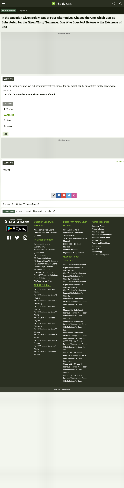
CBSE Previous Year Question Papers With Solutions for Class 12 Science (74, 284)
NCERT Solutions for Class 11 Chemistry (45, 325)
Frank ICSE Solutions (42, 278)
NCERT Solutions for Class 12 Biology (45, 307)
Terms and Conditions (101, 243)
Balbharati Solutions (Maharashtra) (42, 245)
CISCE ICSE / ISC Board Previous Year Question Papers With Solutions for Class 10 (75, 378)
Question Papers (98, 232)
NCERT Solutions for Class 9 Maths (45, 347)
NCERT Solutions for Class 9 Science (45, 353)
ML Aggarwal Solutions (43, 281)
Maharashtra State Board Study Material (73, 234)
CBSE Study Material (71, 230)
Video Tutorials (98, 229)
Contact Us (96, 246)
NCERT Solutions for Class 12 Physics (45, 296)
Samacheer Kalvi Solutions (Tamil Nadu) (44, 251)
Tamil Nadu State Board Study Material (75, 239)
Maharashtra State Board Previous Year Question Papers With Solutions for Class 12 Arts (75, 303)
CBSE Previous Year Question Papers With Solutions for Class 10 (74, 293)
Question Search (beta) (101, 237)
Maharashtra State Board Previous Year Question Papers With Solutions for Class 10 (75, 335)
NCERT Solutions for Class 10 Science (45, 341)
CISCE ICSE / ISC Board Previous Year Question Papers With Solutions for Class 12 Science (75, 368)
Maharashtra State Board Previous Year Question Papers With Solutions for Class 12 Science (75, 325)
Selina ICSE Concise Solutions (46, 275)
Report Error (9, 211)
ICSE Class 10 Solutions (43, 272)
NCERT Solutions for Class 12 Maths (45, 290)
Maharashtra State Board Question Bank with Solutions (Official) (45, 233)
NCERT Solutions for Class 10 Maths (45, 336)
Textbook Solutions (43, 239)
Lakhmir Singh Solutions (43, 267)
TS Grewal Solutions (42, 270)
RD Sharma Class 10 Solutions (46, 261)
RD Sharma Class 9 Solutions (45, 264)
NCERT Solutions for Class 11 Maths (45, 313)
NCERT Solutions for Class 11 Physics (45, 319)
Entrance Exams (98, 226)
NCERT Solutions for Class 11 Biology (45, 330)
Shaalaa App (97, 252)
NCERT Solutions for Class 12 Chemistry (45, 302)
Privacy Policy (97, 240)
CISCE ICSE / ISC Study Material (72, 245)
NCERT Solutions (40, 255)
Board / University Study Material (75, 223)
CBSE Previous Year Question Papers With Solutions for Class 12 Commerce (74, 276)
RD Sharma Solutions (42, 258)
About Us (96, 249)
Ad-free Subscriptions (100, 255)
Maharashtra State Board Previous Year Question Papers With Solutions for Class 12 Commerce (75, 314)
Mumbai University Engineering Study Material (73, 251)
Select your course (8, 11)
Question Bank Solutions (102, 235)
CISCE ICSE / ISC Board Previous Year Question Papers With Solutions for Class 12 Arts (75, 345)
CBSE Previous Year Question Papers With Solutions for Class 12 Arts (74, 267)
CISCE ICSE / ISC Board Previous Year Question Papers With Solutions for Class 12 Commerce (75, 357)
